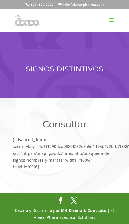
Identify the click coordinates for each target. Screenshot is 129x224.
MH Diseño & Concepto (84, 210)
